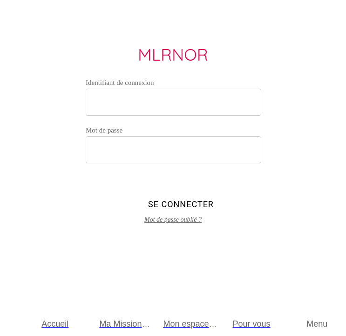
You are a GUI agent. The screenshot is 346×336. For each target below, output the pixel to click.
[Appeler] (305, 17)
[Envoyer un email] (329, 17)
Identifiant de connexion (120, 82)
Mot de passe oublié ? (173, 219)
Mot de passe (104, 130)
